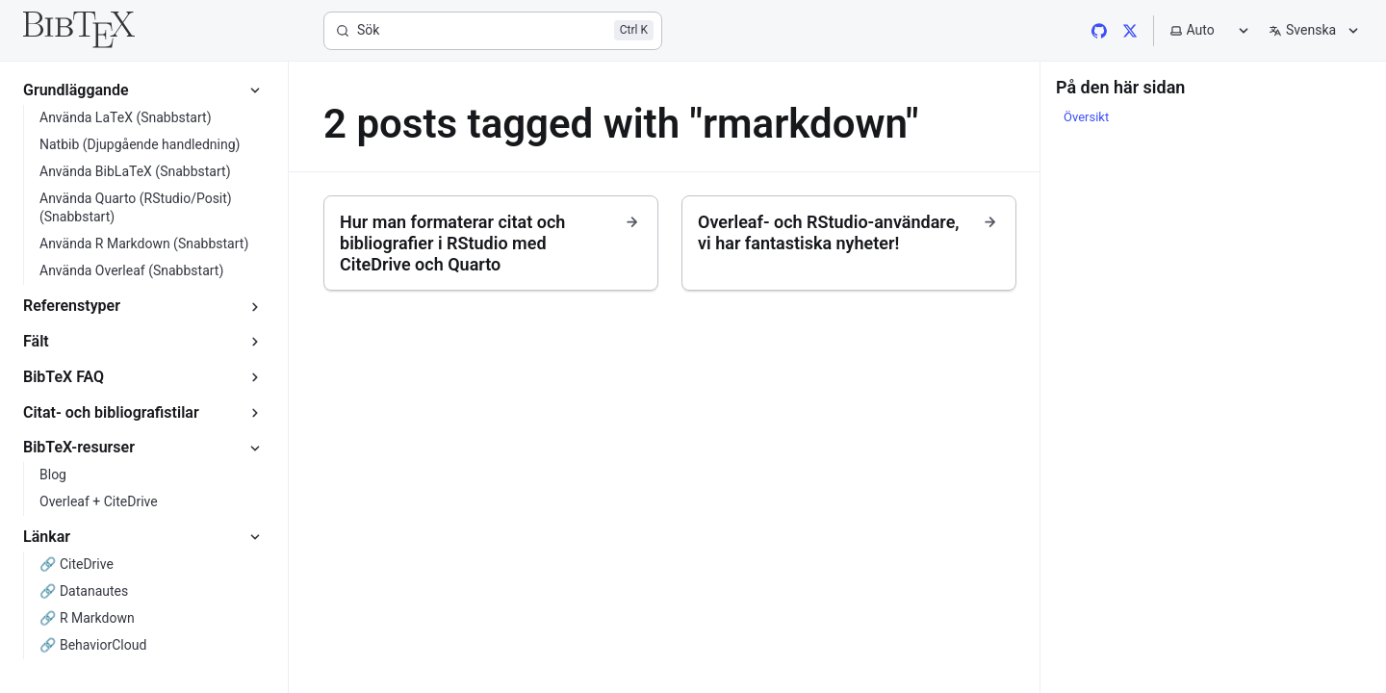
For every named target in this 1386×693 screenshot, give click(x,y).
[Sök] (492, 31)
